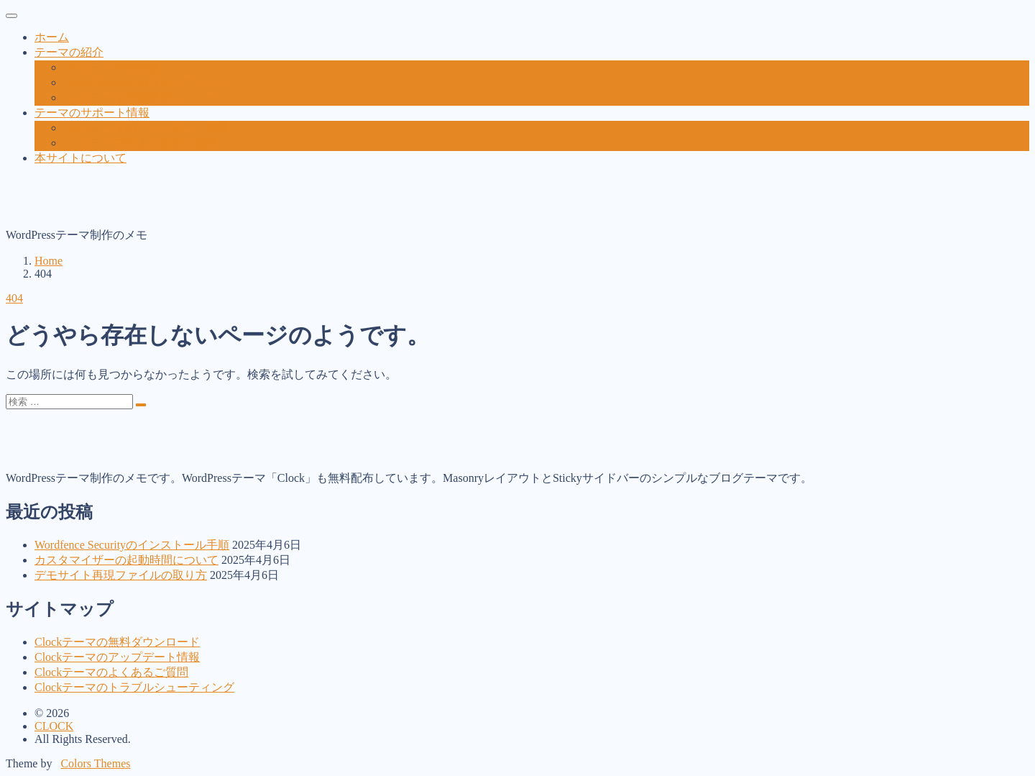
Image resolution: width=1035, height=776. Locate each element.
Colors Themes (95, 763)
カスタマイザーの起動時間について (126, 560)
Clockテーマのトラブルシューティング (134, 687)
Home (48, 261)
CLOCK (53, 726)
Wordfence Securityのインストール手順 (131, 545)
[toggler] (11, 16)
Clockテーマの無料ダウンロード (117, 642)
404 (14, 298)
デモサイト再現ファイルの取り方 (120, 575)
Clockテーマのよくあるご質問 (111, 672)
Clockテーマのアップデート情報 (117, 657)
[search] (141, 404)
